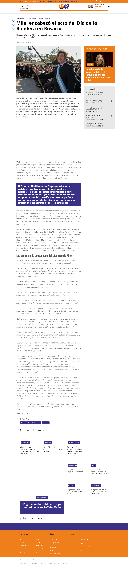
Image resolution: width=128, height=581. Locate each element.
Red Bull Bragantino (56, 553)
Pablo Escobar (54, 539)
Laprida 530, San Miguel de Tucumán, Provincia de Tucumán (40, 563)
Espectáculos (39, 546)
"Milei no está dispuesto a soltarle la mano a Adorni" (94, 101)
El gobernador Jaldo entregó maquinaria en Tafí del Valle (94, 93)
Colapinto (53, 547)
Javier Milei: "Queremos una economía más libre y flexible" (53, 449)
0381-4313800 (64, 563)
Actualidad (23, 546)
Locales (42, 1)
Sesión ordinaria (72, 465)
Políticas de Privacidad (37, 560)
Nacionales (50, 1)
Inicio (21, 539)
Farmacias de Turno (87, 547)
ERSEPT (93, 465)
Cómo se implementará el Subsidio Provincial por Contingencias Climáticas (94, 109)
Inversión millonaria (42, 497)
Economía (66, 1)
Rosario (45, 423)
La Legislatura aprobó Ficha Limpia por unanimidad (76, 471)
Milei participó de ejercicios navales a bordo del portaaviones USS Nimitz (29, 450)
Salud (36, 552)
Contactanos (84, 539)
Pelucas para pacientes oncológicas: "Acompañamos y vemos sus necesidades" (94, 118)
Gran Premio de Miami (54, 543)
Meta (51, 550)
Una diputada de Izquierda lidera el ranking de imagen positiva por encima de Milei (98, 75)
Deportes (74, 1)
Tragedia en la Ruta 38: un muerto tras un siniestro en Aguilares (76, 491)
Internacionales (39, 549)
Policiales (58, 1)
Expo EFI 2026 (48, 442)
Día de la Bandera (34, 423)
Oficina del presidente (73, 442)
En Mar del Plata (25, 442)
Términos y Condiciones (25, 560)
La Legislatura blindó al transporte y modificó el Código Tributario (98, 491)
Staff (82, 543)
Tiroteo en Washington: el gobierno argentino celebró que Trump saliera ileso (77, 450)
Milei (22, 423)
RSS (82, 550)
